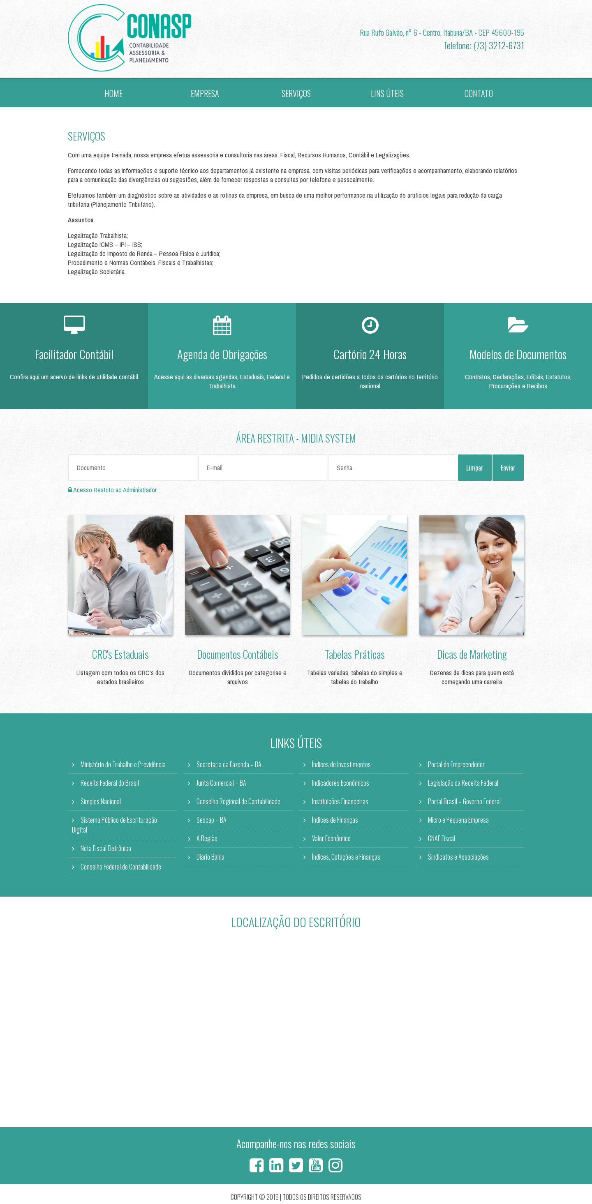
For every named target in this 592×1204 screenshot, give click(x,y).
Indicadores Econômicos (340, 785)
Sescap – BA (212, 822)
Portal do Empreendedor (456, 766)
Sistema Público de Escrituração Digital (114, 827)
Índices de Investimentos (341, 766)
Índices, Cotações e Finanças (346, 859)
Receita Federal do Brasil (110, 785)
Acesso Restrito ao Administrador (112, 491)
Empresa (204, 94)
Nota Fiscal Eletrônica (106, 850)
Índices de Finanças (335, 822)
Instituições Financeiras (340, 803)
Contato (478, 94)
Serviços (296, 94)
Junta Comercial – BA (221, 785)
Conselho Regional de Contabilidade (238, 803)
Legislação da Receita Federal (463, 785)
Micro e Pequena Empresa (458, 822)
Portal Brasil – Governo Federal (464, 803)
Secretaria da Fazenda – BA (229, 766)
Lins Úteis (387, 94)
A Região (207, 840)
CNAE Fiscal (441, 840)
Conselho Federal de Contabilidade (121, 869)
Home (113, 94)
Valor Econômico (331, 840)
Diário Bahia (210, 859)
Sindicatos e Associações (458, 859)
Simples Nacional (101, 803)
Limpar (474, 470)
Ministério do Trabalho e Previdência (123, 766)
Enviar (508, 470)
